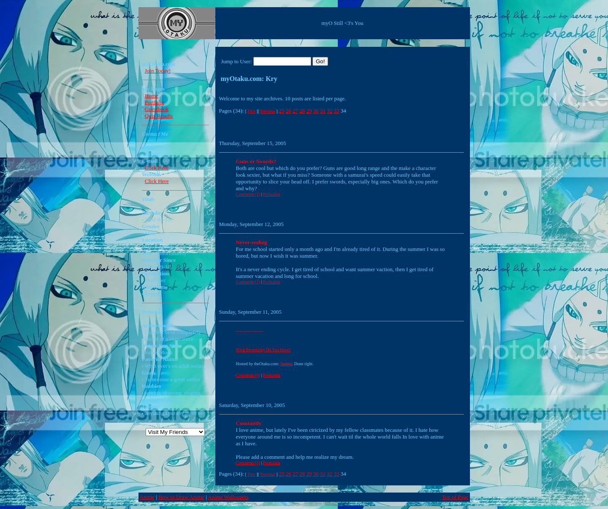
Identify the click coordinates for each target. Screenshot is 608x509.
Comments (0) (248, 375)
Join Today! (158, 70)
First (251, 111)
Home (151, 95)
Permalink (271, 194)
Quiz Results (159, 116)
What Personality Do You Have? (263, 349)
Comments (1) (248, 194)
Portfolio (154, 102)
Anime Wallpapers (228, 497)
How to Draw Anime (181, 497)
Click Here (157, 167)
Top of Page (455, 497)
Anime (147, 497)
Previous (267, 111)
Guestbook (156, 109)
